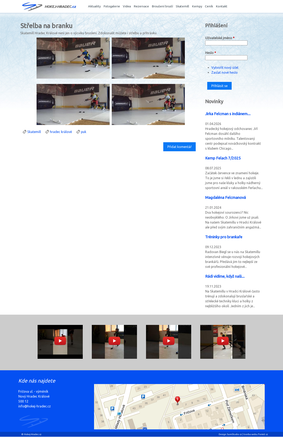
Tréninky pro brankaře (223, 237)
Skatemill (182, 6)
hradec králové (61, 132)
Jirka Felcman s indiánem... (228, 114)
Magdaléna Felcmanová (225, 197)
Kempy (197, 6)
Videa (127, 6)
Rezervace (141, 6)
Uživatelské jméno (220, 38)
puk (83, 132)
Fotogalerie (112, 6)
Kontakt (221, 6)
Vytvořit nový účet (224, 67)
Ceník (209, 6)
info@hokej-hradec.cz (34, 406)
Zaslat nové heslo (224, 72)
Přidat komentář (179, 147)
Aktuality (94, 6)
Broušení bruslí (162, 6)
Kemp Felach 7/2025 (223, 158)
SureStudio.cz (234, 434)
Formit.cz (263, 434)
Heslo (210, 53)
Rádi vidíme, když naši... (225, 276)
